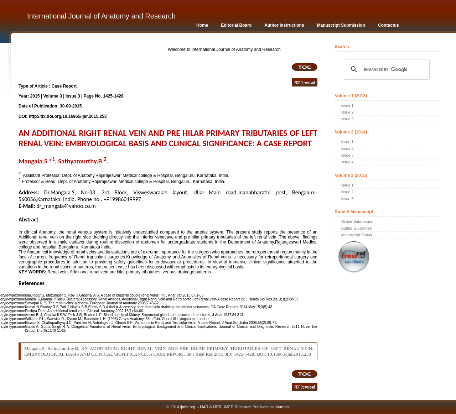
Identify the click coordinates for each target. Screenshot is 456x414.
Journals (282, 407)
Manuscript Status (356, 235)
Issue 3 (347, 119)
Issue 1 (347, 105)
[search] (386, 69)
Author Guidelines (356, 228)
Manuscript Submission (341, 25)
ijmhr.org (187, 407)
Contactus (388, 25)
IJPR (217, 407)
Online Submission (357, 221)
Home (202, 25)
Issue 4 (347, 162)
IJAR (204, 407)
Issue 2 (347, 112)
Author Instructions (284, 25)
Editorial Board (236, 25)
